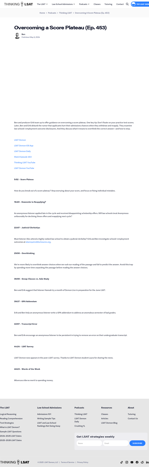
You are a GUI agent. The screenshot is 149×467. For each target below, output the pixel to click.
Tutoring (108, 4)
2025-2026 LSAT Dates (11, 440)
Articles (104, 418)
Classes (97, 4)
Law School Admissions (62, 4)
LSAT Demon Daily (22, 151)
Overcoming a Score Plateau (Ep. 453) (92, 12)
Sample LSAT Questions (10, 431)
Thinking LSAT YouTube (24, 162)
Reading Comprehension (11, 418)
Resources (106, 407)
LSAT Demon (20, 139)
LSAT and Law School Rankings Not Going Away (48, 424)
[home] (18, 4)
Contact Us (133, 418)
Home (42, 12)
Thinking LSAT (65, 12)
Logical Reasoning (8, 414)
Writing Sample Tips (46, 418)
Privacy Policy (82, 462)
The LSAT (41, 4)
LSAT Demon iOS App (23, 145)
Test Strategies (7, 422)
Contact (120, 4)
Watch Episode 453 (23, 156)
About (131, 407)
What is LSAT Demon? (10, 427)
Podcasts (83, 4)
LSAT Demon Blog (109, 422)
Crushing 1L (79, 425)
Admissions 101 (44, 414)
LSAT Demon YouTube (24, 168)
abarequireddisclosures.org (38, 241)
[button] (42, 4)
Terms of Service (67, 462)
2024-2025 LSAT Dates (10, 435)
